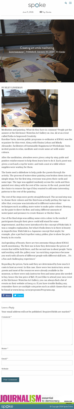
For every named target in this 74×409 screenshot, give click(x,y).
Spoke (62, 52)
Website (5, 369)
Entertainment (16, 52)
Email (5, 359)
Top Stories (45, 12)
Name (5, 349)
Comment (7, 317)
